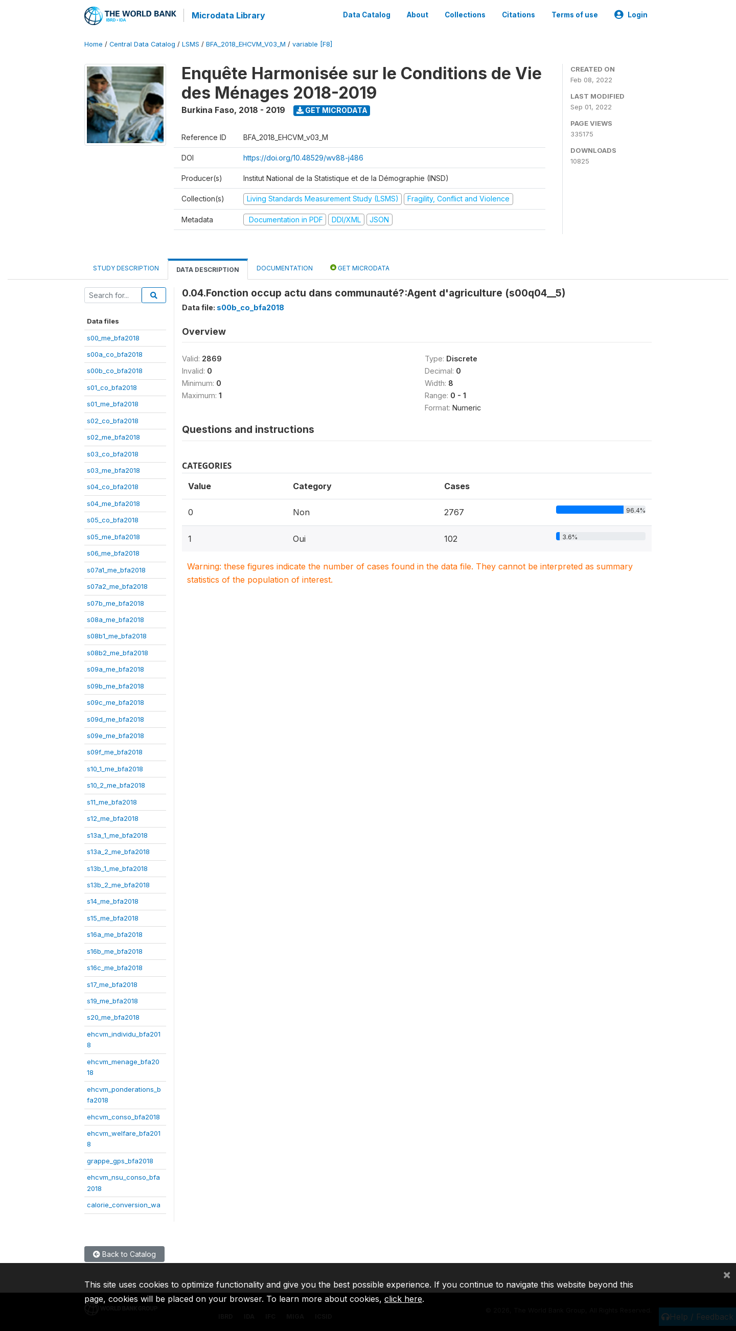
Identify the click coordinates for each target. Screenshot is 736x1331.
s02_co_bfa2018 (113, 420)
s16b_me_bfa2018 (115, 950)
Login (631, 14)
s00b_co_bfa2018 (115, 369)
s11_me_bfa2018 (112, 801)
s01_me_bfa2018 (113, 403)
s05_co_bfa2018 (113, 519)
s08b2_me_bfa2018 (117, 652)
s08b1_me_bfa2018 (117, 635)
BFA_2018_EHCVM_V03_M (246, 43)
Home (93, 43)
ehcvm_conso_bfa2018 (123, 1116)
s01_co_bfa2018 (112, 386)
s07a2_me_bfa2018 (117, 585)
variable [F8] (312, 43)
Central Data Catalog (142, 43)
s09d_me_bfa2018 (115, 718)
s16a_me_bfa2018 (115, 933)
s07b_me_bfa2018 (115, 602)
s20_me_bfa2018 (113, 1017)
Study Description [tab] (126, 267)
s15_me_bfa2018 (113, 917)
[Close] (727, 1274)
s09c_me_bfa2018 (115, 701)
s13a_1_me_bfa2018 (117, 834)
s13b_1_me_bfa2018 (117, 867)
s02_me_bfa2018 (113, 436)
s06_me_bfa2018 (113, 552)
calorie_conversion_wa (123, 1204)
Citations (518, 14)
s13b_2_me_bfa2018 (118, 884)
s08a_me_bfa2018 (115, 618)
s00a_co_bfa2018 (115, 353)
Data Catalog (366, 14)
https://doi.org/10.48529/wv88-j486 (303, 156)
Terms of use (574, 14)
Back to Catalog (124, 1253)
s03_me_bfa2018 (113, 469)
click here (403, 1299)
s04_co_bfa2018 (113, 486)
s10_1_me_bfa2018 (115, 768)
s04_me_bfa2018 (113, 502)
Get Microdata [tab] (359, 266)
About (417, 14)
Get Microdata (331, 109)
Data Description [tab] (207, 268)
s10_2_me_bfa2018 (116, 784)
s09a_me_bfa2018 (115, 668)
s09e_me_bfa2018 (115, 734)
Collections (465, 14)
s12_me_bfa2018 (113, 817)
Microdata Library (227, 15)
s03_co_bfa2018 (113, 453)
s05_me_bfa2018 (113, 536)
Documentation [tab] (285, 267)
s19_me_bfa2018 (112, 1000)
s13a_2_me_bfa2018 (118, 850)
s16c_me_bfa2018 (115, 966)
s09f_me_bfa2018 (115, 751)
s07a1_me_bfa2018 (116, 569)
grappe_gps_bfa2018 (120, 1160)
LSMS (190, 43)
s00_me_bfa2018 (113, 337)
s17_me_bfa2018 (112, 983)
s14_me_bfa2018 (113, 900)
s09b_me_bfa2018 (115, 685)
